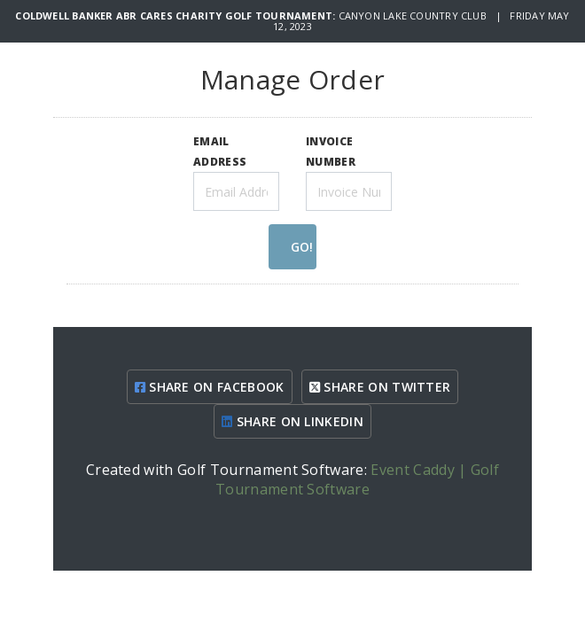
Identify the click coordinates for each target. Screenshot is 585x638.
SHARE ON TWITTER (380, 386)
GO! (302, 246)
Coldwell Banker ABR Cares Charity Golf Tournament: (176, 15)
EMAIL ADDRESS (219, 151)
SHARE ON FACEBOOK (210, 386)
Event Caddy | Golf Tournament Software (357, 479)
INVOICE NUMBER (330, 151)
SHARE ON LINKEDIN (292, 421)
